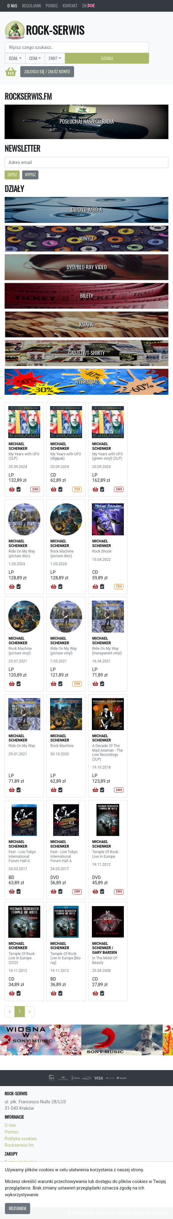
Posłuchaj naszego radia (87, 121)
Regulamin (31, 5)
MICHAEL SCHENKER (18, 446)
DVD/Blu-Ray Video (87, 267)
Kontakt (70, 5)
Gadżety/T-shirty (86, 353)
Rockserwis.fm (19, 1145)
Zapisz (12, 174)
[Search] (77, 47)
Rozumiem (17, 1208)
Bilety (86, 295)
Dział (13, 58)
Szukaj (107, 58)
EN (88, 5)
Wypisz (30, 174)
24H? (53, 58)
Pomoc (52, 5)
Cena (33, 58)
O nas (12, 5)
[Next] (30, 1011)
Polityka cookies (21, 1138)
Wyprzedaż (86, 381)
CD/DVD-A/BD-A (86, 209)
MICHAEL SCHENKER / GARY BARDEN (104, 948)
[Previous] (10, 1011)
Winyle (86, 238)
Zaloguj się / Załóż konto (47, 71)
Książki (86, 324)
